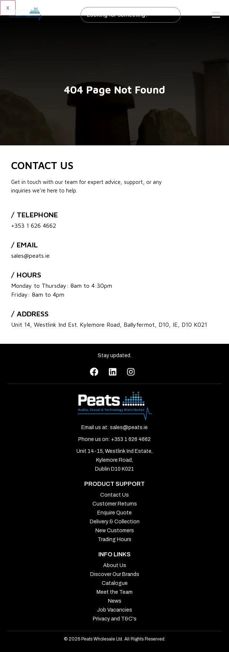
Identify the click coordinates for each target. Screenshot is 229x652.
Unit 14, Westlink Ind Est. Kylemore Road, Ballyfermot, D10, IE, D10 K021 (109, 324)
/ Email (24, 244)
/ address (30, 313)
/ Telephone (34, 214)
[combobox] (131, 15)
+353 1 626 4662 (33, 225)
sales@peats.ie (30, 255)
